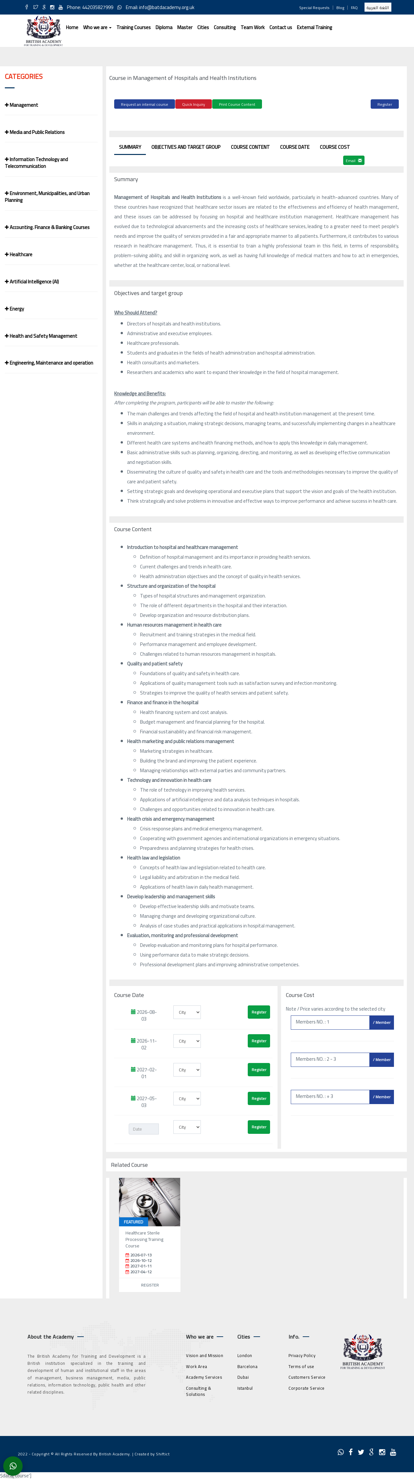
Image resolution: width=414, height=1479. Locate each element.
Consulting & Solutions (198, 1390)
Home (72, 27)
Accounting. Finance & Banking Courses (47, 227)
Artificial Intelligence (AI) (32, 281)
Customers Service (307, 1376)
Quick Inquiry (193, 104)
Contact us (280, 27)
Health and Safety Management (41, 336)
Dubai (243, 1376)
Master (184, 27)
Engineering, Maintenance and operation (49, 362)
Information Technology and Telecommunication (36, 163)
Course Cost (335, 146)
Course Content (250, 146)
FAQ (354, 7)
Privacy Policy (302, 1354)
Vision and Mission (204, 1354)
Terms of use (301, 1365)
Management (21, 105)
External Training (314, 27)
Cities (203, 27)
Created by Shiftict (152, 1453)
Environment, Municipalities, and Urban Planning (47, 197)
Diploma (164, 27)
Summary (130, 146)
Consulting (225, 27)
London (244, 1354)
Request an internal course (144, 104)
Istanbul (245, 1387)
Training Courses (133, 27)
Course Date (295, 146)
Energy (14, 308)
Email (354, 159)
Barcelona (247, 1365)
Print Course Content (237, 104)
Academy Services (204, 1376)
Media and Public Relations (35, 132)
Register (384, 104)
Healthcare (18, 254)
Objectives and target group (186, 146)
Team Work (253, 27)
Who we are (97, 27)
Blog (340, 7)
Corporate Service (307, 1387)
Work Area (196, 1365)
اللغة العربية (378, 7)
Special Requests (314, 7)
